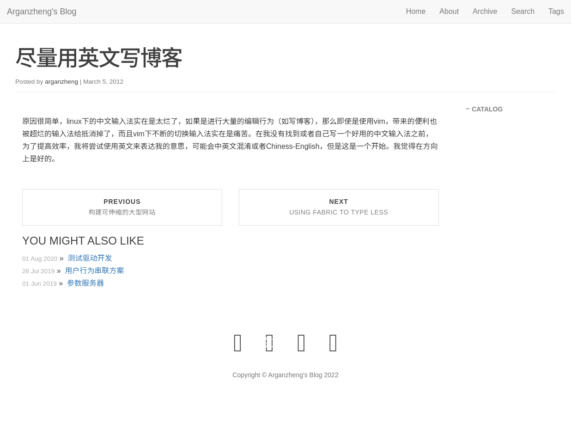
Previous (122, 207)
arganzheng (61, 81)
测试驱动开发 (90, 258)
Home (416, 11)
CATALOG (487, 109)
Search (523, 11)
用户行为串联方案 (94, 271)
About (449, 11)
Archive (485, 11)
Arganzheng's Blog (42, 11)
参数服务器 (85, 283)
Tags (556, 11)
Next (338, 207)
